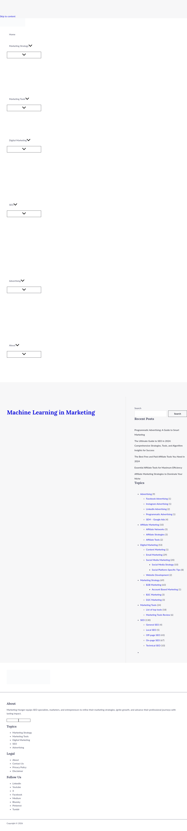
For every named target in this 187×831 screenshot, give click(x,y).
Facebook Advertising (157, 498)
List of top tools (154, 609)
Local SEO (151, 629)
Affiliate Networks (155, 529)
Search (137, 408)
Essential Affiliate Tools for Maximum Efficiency (158, 467)
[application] (30, 46)
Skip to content (7, 16)
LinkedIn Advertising (156, 509)
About (15, 759)
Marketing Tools (148, 605)
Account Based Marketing (165, 589)
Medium (16, 798)
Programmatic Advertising (159, 514)
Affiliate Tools (153, 539)
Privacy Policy (19, 767)
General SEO (152, 624)
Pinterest (17, 805)
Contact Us (18, 763)
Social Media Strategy (163, 564)
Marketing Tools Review (158, 614)
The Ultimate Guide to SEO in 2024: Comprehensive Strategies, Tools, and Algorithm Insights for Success (158, 446)
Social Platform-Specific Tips (166, 569)
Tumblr (15, 809)
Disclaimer (17, 771)
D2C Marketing (154, 599)
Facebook (17, 794)
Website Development (157, 575)
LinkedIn (16, 783)
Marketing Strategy (150, 580)
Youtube (16, 787)
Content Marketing (155, 549)
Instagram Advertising (157, 503)
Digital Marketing (149, 544)
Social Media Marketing (158, 559)
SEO (142, 620)
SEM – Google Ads (155, 519)
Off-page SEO (153, 635)
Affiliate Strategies (155, 534)
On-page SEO (153, 640)
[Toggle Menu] (24, 55)
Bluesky (16, 802)
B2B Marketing (153, 584)
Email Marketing (154, 554)
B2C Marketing (153, 594)
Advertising (146, 494)
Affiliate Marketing (149, 524)
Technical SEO (153, 645)
